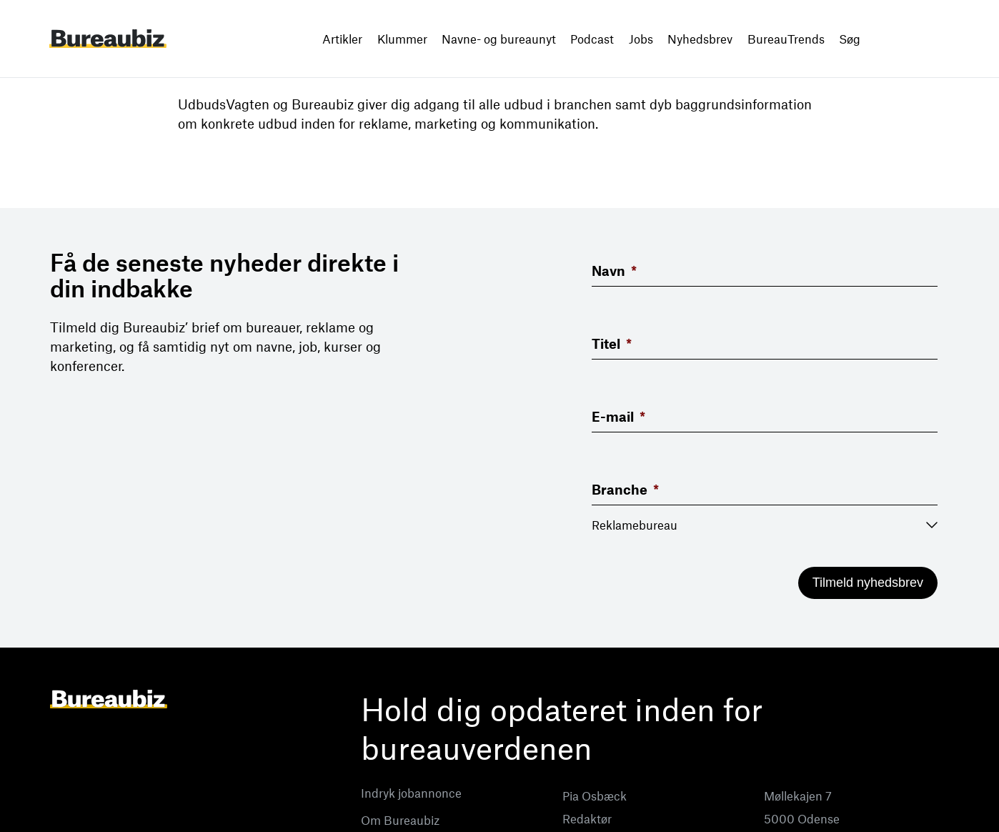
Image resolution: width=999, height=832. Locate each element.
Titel (612, 343)
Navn (614, 270)
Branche (625, 489)
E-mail (618, 416)
